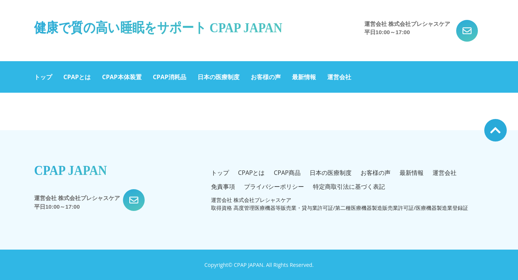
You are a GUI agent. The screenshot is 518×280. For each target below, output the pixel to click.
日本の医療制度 (219, 77)
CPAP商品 (287, 173)
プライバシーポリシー (274, 186)
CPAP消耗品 (169, 77)
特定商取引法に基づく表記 (349, 186)
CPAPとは (77, 77)
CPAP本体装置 (121, 77)
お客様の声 (266, 77)
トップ (43, 77)
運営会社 (339, 77)
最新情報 (304, 77)
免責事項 (223, 186)
